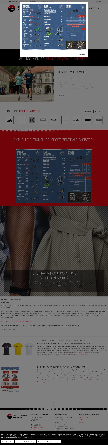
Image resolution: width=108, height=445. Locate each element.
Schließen (82, 54)
